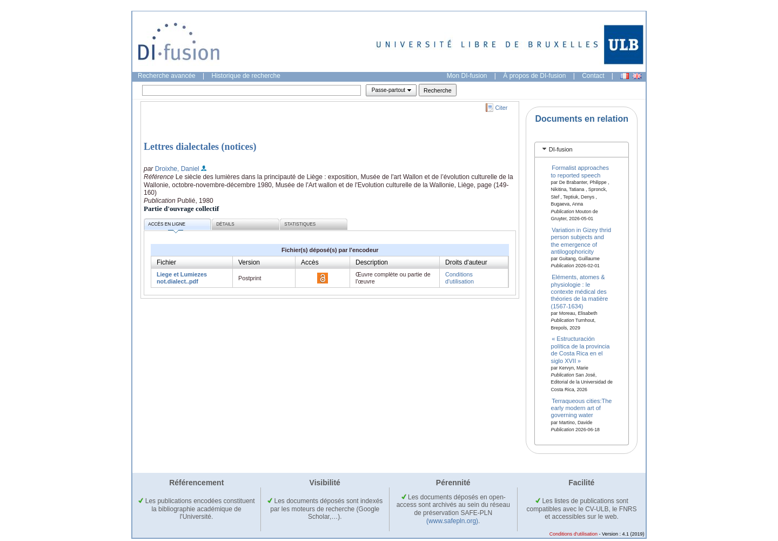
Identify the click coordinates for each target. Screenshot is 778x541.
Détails (225, 224)
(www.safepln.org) (452, 521)
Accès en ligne (166, 226)
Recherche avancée (167, 76)
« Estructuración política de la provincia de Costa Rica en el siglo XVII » (580, 349)
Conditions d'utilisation (459, 278)
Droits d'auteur (466, 262)
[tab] (581, 149)
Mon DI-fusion (467, 76)
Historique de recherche (246, 76)
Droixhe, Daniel (177, 169)
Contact (593, 76)
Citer (501, 107)
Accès (310, 262)
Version (249, 262)
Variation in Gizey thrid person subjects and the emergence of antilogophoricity (581, 240)
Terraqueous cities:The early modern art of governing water (581, 407)
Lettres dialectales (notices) (200, 146)
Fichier (166, 262)
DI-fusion (561, 149)
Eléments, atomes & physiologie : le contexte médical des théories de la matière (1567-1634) (579, 291)
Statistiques (300, 224)
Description (372, 262)
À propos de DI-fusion (534, 76)
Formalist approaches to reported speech (580, 171)
